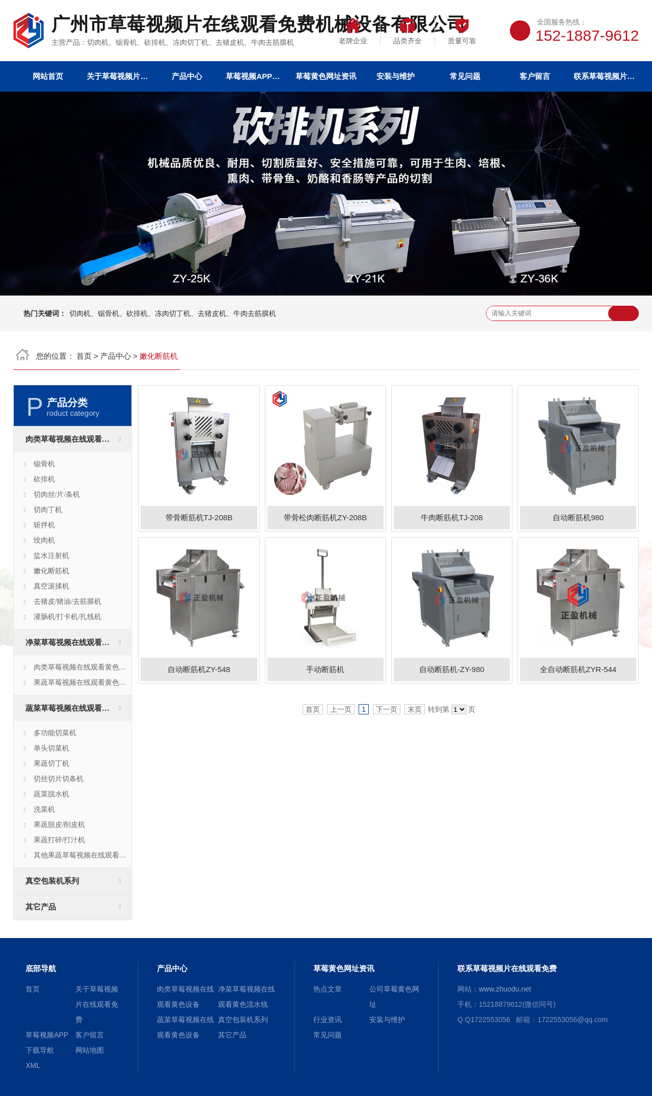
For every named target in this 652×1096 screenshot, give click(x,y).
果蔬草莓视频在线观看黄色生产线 (82, 682)
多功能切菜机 (55, 733)
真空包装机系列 (52, 881)
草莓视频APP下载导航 (256, 76)
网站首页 (48, 76)
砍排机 (44, 479)
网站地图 (89, 1050)
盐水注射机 (51, 555)
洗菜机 (44, 809)
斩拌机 (44, 525)
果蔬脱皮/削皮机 (60, 824)
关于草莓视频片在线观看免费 (117, 76)
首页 (84, 356)
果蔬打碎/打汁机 (60, 840)
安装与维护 (395, 76)
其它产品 (40, 907)
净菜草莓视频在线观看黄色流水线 (78, 642)
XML (32, 1065)
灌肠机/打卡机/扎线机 (68, 617)
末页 (415, 709)
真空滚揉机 (51, 586)
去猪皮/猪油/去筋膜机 (68, 601)
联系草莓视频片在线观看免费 (604, 76)
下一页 (386, 709)
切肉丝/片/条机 (57, 494)
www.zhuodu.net (505, 989)
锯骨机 (44, 464)
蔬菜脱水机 (51, 794)
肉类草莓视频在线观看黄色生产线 (82, 667)
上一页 (340, 709)
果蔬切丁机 (51, 763)
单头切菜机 (51, 748)
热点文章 (327, 989)
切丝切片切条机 (59, 779)
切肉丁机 (48, 510)
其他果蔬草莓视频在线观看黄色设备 (82, 855)
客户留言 (535, 76)
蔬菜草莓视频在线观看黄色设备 (78, 708)
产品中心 (187, 76)
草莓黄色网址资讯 (326, 76)
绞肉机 (44, 540)
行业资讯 (327, 1019)
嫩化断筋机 (51, 571)
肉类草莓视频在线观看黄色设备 (78, 439)
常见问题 (465, 76)
